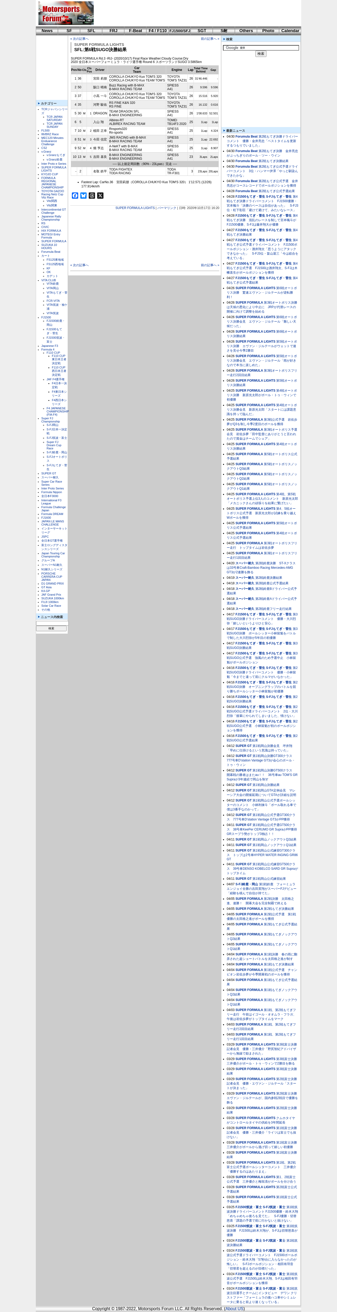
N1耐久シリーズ (51, 569)
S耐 (224, 30)
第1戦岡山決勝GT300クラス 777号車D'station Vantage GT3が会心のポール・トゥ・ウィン (261, 760)
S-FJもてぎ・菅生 (279, 196)
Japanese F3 (49, 345)
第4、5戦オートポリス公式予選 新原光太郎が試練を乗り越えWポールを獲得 (261, 513)
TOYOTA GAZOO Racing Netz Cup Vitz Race (52, 194)
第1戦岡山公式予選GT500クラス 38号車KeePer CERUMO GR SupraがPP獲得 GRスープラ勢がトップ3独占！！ (263, 829)
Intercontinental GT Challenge (53, 211)
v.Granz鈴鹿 (54, 159)
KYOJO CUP (49, 174)
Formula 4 (47, 349)
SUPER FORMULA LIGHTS (99, 44)
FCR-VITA (53, 300)
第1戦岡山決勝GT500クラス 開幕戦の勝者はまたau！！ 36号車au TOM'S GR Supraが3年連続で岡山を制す (262, 775)
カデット (52, 276)
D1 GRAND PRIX (52, 583)
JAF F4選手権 (56, 379)
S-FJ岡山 (52, 424)
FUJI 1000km (49, 602)
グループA (48, 560)
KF (48, 268)
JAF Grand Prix (51, 594)
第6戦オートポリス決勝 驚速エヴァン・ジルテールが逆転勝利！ (262, 292)
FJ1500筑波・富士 (248, 1207)
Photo (268, 30)
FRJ (113, 30)
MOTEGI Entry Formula (50, 236)
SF (69, 30)
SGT (202, 30)
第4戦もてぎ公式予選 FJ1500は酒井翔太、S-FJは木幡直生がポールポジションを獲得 (262, 268)
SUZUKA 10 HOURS (49, 246)
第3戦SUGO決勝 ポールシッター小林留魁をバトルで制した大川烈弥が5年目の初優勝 (262, 633)
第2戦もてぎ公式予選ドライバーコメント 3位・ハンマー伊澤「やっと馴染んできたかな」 (262, 171)
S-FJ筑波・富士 (57, 437)
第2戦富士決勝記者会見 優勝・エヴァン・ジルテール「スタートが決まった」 (262, 1083)
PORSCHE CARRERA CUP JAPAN (51, 576)
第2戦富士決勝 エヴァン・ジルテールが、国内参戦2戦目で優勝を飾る (263, 1098)
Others (246, 30)
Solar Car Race (51, 605)
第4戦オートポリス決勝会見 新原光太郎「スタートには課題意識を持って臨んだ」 (262, 409)
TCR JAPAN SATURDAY (54, 118)
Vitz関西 (52, 200)
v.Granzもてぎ (56, 155)
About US (234, 1308)
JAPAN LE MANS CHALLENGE (52, 523)
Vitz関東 (52, 205)
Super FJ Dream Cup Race (54, 445)
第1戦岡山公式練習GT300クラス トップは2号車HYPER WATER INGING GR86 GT (262, 855)
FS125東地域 (55, 259)
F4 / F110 (158, 30)
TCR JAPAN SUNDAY (54, 125)
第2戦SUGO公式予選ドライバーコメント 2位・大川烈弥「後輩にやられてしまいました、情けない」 (262, 711)
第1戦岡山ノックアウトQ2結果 (274, 839)
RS (43, 223)
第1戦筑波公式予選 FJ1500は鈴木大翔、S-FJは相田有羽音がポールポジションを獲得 (262, 1278)
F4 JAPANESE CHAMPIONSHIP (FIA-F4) (58, 411)
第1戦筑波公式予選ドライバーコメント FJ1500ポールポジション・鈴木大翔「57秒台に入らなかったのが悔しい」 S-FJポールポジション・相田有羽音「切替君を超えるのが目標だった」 (262, 1259)
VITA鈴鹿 (53, 283)
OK (49, 272)
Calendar (290, 30)
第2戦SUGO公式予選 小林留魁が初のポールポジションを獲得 (262, 726)
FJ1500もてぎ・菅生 (250, 196)
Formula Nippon (51, 492)
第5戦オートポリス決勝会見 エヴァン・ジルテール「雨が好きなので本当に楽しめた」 (262, 360)
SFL (91, 30)
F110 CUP (53, 352)
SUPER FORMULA (53, 241)
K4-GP (45, 590)
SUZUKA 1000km (52, 598)
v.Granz (46, 151)
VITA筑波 (53, 313)
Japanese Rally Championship (51, 218)
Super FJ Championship (50, 420)
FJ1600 (46, 517)
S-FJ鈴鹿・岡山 (57, 452)
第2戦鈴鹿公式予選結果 (272, 583)
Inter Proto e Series (53, 163)
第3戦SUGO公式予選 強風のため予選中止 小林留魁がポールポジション (262, 658)
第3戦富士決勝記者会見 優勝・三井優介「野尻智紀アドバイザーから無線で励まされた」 (262, 1049)
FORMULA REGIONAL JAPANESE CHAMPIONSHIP (52, 182)
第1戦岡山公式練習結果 (269, 879)
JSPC (45, 536)
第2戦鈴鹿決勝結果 (269, 578)
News (47, 30)
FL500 (45, 130)
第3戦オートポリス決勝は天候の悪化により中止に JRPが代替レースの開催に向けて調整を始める (262, 307)
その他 (45, 609)
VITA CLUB (48, 280)
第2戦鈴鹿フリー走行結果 (273, 609)
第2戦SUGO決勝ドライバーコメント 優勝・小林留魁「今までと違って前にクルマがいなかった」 (262, 672)
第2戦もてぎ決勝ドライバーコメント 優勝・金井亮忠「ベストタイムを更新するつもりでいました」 (262, 141)
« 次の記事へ (79, 39)
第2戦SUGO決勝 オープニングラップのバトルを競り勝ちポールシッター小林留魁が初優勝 (262, 687)
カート (45, 255)
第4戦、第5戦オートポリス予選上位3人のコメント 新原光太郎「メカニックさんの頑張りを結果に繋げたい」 (262, 498)
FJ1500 (46, 317)
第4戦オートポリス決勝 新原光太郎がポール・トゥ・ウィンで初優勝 (262, 395)
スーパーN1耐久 (51, 564)
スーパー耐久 (50, 477)
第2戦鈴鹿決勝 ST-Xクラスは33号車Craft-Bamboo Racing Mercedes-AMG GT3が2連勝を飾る (261, 567)
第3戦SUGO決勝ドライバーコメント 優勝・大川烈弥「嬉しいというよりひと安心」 (262, 619)
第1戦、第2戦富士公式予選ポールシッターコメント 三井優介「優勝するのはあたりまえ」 (261, 1167)
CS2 (44, 147)
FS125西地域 (55, 264)
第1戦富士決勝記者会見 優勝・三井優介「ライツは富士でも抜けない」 (262, 1132)
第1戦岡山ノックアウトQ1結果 (274, 845)
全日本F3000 (49, 496)
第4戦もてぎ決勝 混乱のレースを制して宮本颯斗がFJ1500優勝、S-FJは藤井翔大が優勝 (262, 220)
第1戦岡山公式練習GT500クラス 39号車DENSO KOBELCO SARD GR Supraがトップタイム (262, 868)
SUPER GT (48, 473)
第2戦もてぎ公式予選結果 (277, 191)
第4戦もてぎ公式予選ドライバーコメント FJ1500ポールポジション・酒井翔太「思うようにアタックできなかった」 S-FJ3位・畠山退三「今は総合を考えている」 (262, 249)
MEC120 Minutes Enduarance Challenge (52, 141)
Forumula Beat (50, 251)
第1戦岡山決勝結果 (266, 785)
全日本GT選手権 (52, 540)
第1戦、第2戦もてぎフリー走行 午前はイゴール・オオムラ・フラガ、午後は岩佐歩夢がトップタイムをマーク (261, 1014)
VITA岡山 (53, 288)
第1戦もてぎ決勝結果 (279, 964)
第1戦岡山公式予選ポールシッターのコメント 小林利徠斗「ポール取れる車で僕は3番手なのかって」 (261, 805)
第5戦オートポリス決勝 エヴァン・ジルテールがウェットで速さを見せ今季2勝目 (262, 346)
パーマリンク (166, 208)
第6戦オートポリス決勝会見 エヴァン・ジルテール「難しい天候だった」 (262, 321)
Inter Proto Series (52, 488)
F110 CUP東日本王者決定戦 (59, 359)
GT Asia (46, 587)
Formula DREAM (52, 514)
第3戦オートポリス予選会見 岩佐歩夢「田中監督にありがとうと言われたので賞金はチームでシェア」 (262, 434)
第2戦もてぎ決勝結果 (274, 161)
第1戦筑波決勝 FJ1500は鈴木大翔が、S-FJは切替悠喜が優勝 (262, 1230)
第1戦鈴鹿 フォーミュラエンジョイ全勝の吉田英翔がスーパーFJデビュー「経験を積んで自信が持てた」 (261, 888)
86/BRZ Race (50, 134)
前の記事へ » (210, 39)
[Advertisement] (194, 13)
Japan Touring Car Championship (53, 555)
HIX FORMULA (51, 230)
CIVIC (45, 227)
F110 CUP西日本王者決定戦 (59, 371)
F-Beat (135, 30)
